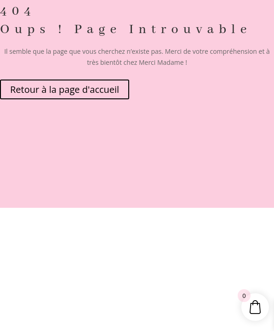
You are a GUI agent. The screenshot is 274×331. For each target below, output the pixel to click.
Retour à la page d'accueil (64, 89)
